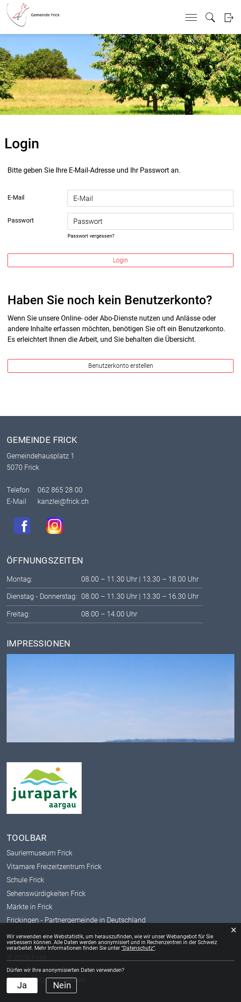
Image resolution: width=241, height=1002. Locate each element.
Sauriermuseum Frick (39, 853)
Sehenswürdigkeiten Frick (46, 893)
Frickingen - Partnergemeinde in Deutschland (76, 920)
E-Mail (16, 197)
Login (228, 17)
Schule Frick (25, 880)
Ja (22, 985)
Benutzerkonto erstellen (120, 365)
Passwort (21, 220)
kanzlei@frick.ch (63, 501)
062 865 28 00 (60, 490)
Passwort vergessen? (91, 236)
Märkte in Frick (30, 907)
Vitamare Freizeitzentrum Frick (54, 866)
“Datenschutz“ (138, 948)
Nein (62, 985)
